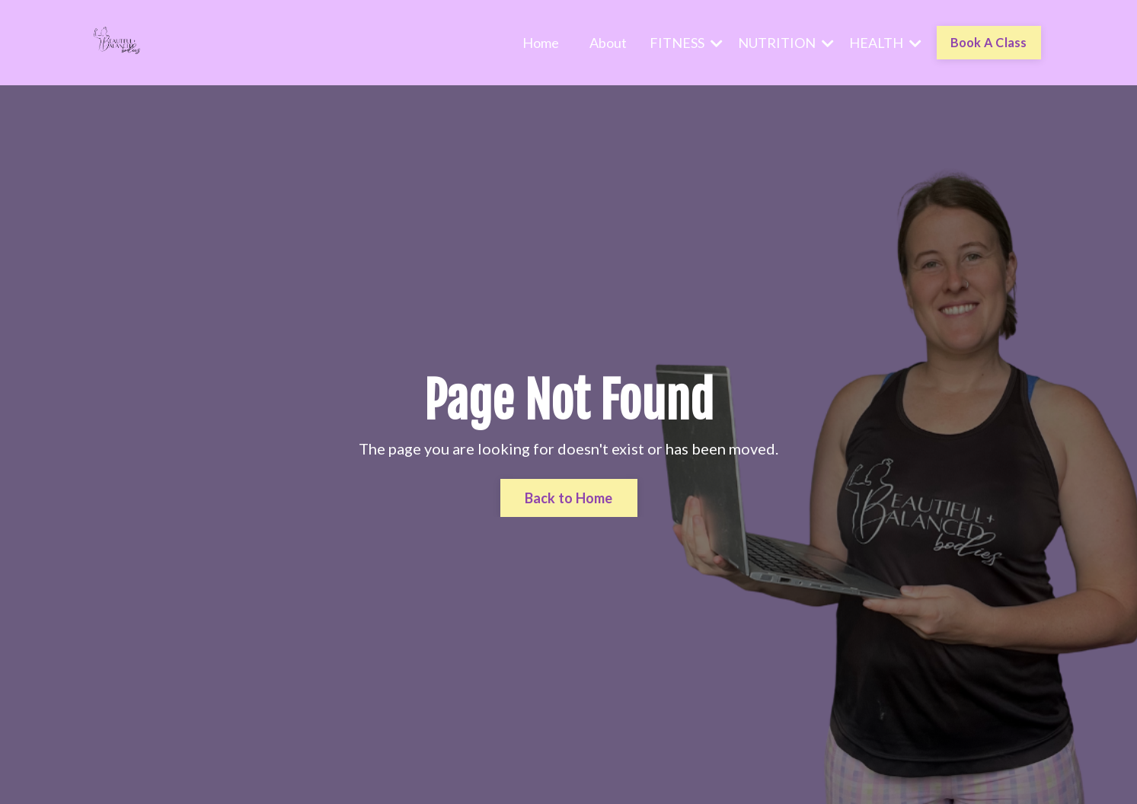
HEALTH (885, 42)
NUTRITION (786, 42)
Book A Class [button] (988, 42)
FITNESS (686, 42)
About (608, 42)
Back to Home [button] (569, 498)
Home (540, 42)
